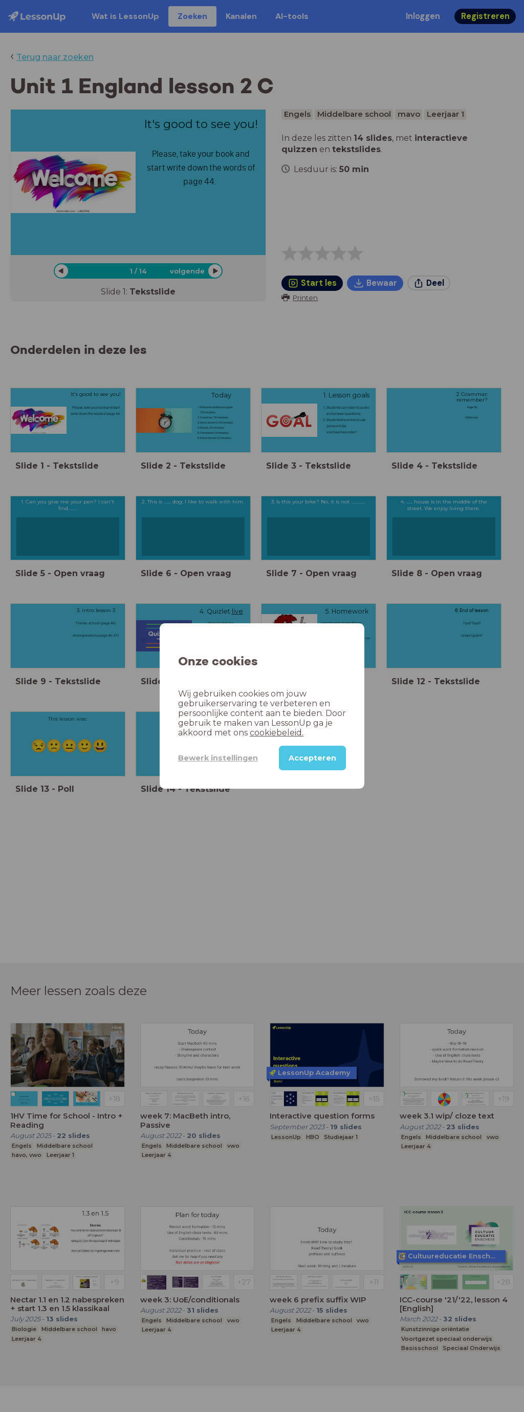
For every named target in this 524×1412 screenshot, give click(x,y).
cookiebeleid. (276, 732)
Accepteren (312, 758)
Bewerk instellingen (218, 758)
